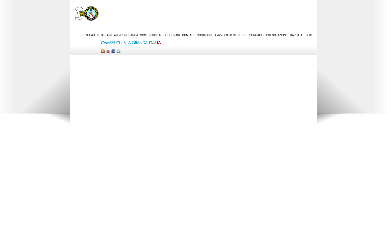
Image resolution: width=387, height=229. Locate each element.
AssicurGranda (126, 35)
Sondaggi (256, 35)
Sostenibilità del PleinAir (160, 35)
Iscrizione (205, 35)
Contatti (188, 35)
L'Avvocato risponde (231, 35)
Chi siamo (87, 35)
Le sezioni (104, 35)
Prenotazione (277, 35)
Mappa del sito (301, 35)
